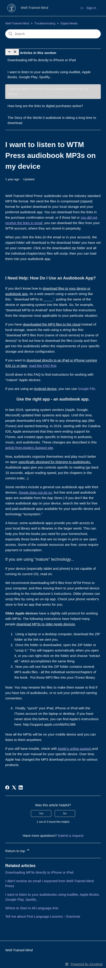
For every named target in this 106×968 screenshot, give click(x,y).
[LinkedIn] (21, 787)
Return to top (17, 850)
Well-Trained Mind (17, 23)
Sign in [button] (91, 8)
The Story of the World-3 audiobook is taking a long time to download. (51, 120)
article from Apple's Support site (29, 448)
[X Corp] (14, 787)
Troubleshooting (44, 23)
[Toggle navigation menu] (81, 8)
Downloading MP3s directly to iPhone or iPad (41, 60)
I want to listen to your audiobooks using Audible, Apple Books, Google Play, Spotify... (49, 74)
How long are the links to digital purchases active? (45, 106)
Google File (86, 389)
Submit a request (70, 835)
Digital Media (68, 23)
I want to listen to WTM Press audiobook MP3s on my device (47, 91)
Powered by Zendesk (87, 964)
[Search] (53, 33)
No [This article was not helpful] (65, 813)
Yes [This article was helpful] (41, 813)
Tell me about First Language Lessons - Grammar (42, 916)
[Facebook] (7, 787)
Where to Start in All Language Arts (31, 908)
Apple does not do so (36, 492)
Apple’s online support (74, 748)
